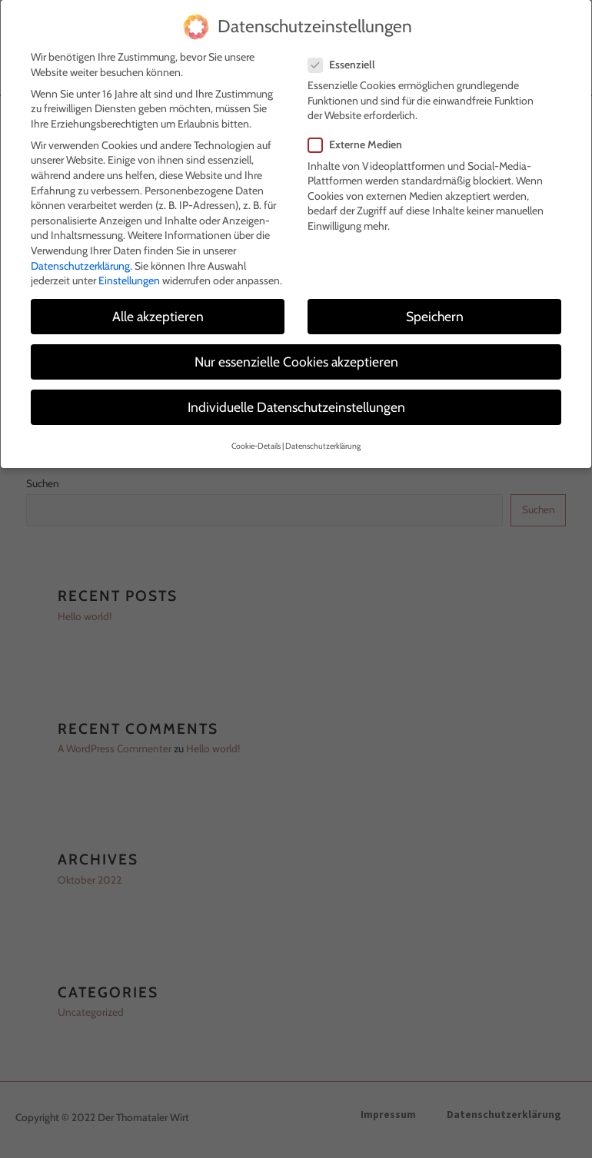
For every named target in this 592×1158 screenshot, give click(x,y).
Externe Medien (360, 141)
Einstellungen (129, 277)
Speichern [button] (435, 312)
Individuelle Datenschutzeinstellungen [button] (296, 404)
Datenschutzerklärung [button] (323, 442)
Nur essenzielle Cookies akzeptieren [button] (296, 358)
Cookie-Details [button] (256, 442)
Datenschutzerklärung (80, 262)
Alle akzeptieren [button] (158, 312)
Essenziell (346, 61)
